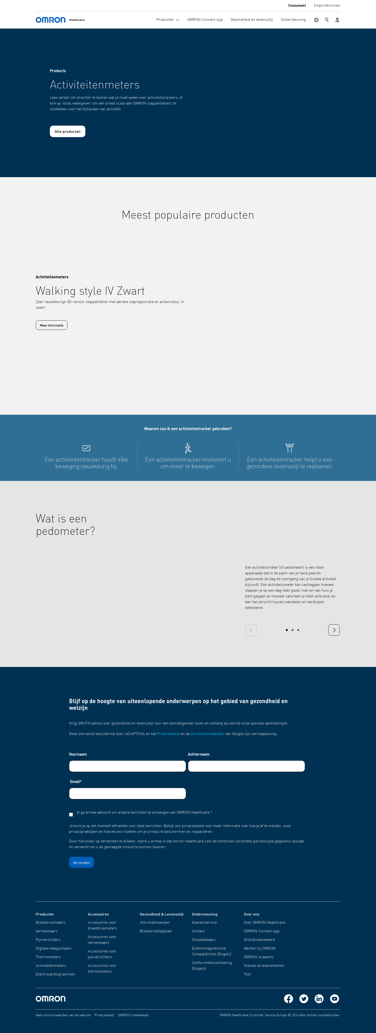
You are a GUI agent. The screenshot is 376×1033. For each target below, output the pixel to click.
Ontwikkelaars (204, 940)
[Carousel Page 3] (298, 630)
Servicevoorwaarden (207, 734)
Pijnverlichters (48, 940)
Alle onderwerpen (155, 923)
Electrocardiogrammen (55, 974)
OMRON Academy (259, 957)
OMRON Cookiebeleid (133, 1015)
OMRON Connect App (262, 931)
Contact (198, 931)
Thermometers (48, 957)
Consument (297, 5)
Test (247, 974)
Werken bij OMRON (260, 949)
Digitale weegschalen (53, 949)
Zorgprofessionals (327, 5)
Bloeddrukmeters (50, 923)
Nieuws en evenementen (264, 966)
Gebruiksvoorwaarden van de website (63, 1015)
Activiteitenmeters (51, 966)
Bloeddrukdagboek (156, 931)
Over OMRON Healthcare (264, 923)
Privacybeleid (168, 734)
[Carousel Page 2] (293, 630)
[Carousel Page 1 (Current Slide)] (287, 630)
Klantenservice (204, 923)
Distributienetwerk (259, 940)
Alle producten (68, 131)
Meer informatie (51, 325)
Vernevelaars (47, 931)
